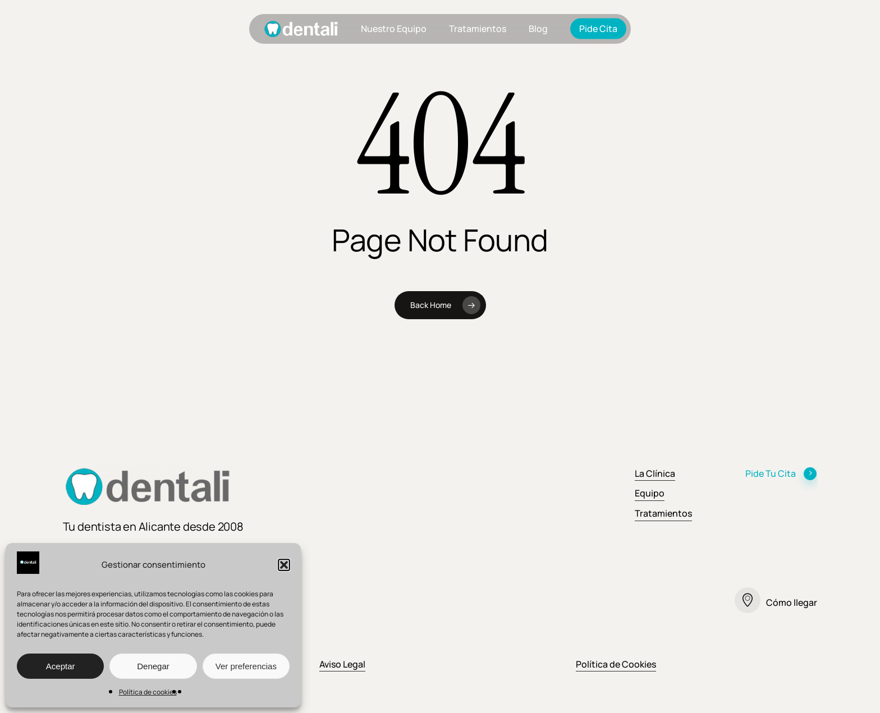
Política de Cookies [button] (616, 664)
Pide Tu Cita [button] (781, 473)
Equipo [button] (649, 493)
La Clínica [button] (655, 473)
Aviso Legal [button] (342, 664)
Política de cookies (148, 692)
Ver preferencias (246, 666)
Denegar (153, 666)
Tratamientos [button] (663, 513)
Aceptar (60, 666)
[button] (284, 565)
